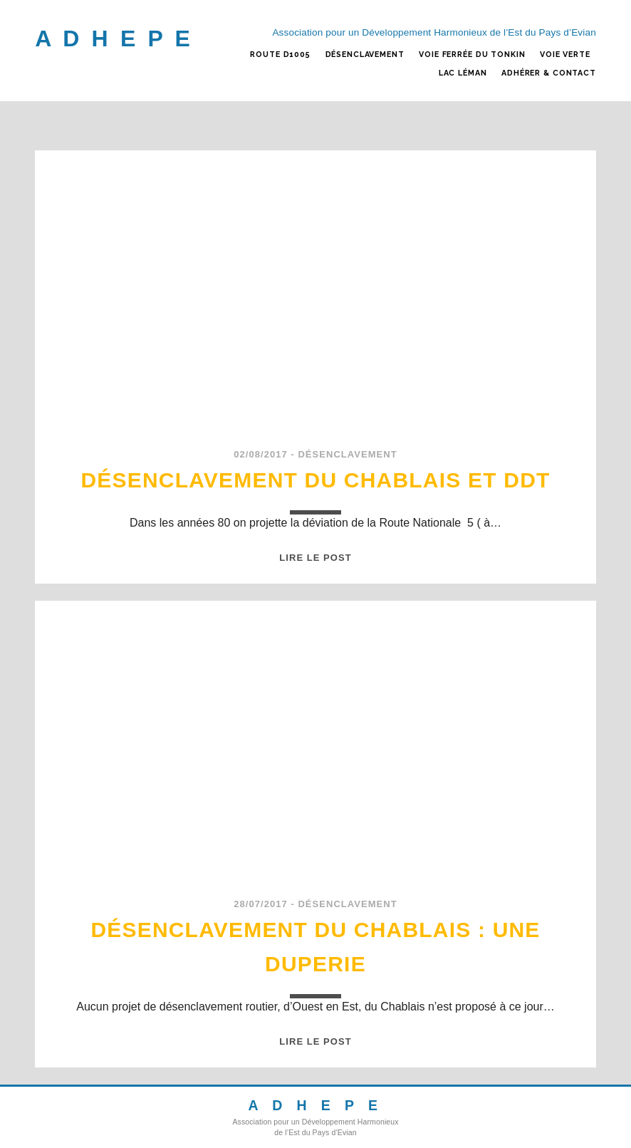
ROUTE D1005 (280, 54)
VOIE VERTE (565, 54)
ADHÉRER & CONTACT (548, 73)
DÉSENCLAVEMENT (365, 54)
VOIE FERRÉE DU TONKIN (472, 54)
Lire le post (315, 557)
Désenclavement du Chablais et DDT (315, 480)
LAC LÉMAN (463, 73)
